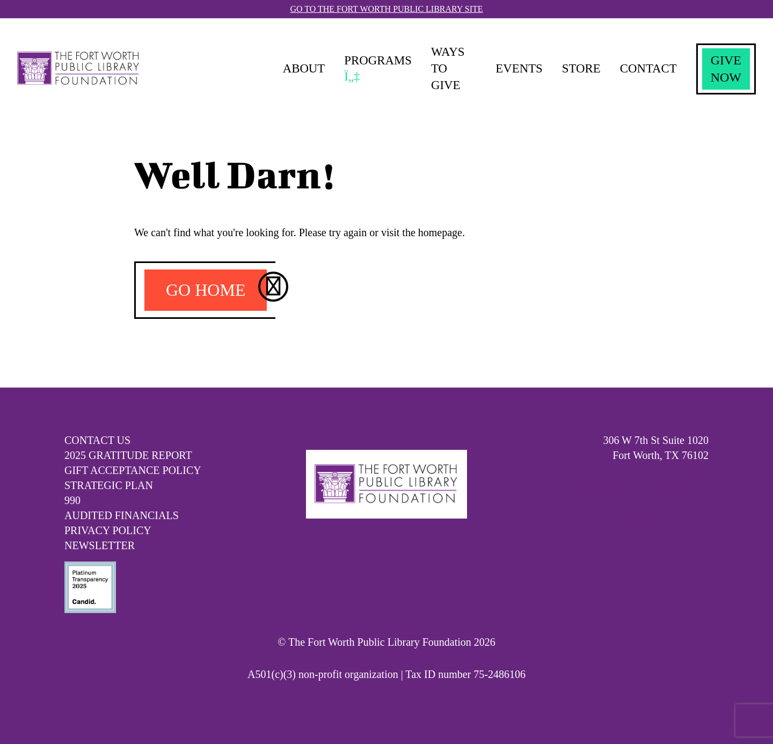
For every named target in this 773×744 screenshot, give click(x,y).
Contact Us (97, 440)
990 (72, 500)
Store (577, 69)
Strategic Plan (108, 485)
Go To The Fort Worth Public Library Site (386, 8)
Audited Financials (121, 515)
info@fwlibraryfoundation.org (643, 485)
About (302, 69)
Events (513, 69)
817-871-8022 (678, 470)
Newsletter (99, 545)
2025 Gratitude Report (128, 455)
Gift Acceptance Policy (132, 470)
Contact (646, 69)
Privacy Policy (107, 530)
